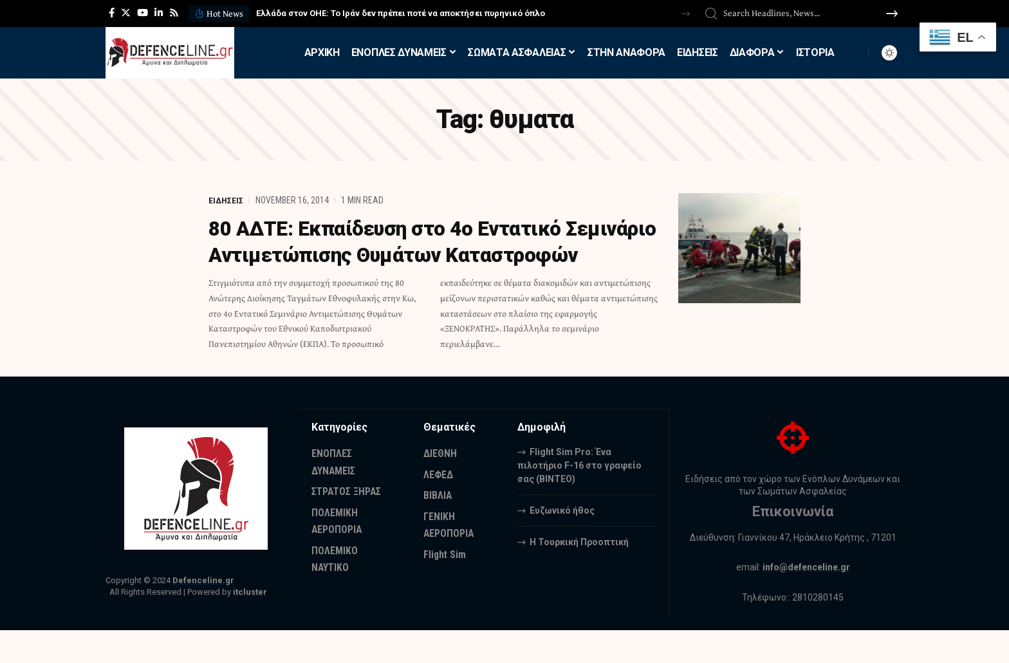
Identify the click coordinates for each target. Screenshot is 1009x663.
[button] (685, 14)
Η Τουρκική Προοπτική (579, 574)
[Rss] (174, 13)
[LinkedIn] (158, 13)
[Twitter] (126, 13)
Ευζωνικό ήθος (562, 542)
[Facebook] (112, 13)
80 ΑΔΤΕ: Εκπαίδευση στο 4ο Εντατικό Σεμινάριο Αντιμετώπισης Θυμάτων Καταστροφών (390, 254)
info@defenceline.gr (806, 600)
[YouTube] (142, 13)
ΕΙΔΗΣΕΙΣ (225, 200)
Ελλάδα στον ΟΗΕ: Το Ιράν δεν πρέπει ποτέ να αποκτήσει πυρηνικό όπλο (400, 13)
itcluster (250, 625)
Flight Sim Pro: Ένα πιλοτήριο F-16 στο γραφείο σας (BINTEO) (579, 497)
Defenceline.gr (203, 613)
